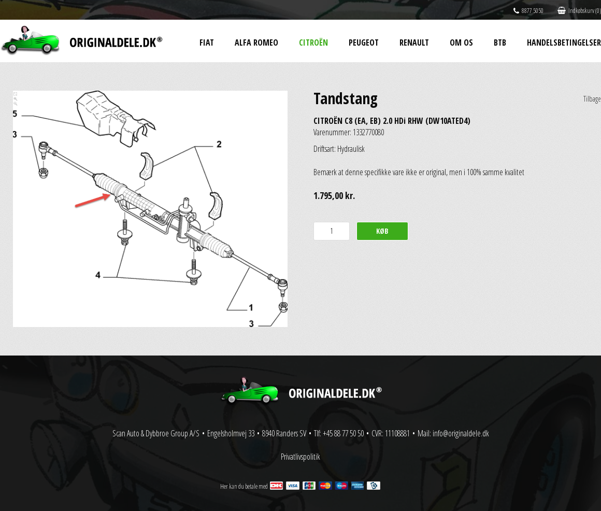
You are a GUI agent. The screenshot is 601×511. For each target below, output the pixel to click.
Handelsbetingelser (564, 42)
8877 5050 (528, 10)
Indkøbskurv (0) (579, 10)
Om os (461, 42)
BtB (500, 42)
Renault (414, 42)
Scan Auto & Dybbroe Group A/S (155, 433)
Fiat (206, 42)
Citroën (313, 42)
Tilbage (592, 99)
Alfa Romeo (256, 42)
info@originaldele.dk (461, 433)
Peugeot (364, 42)
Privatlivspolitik (300, 456)
